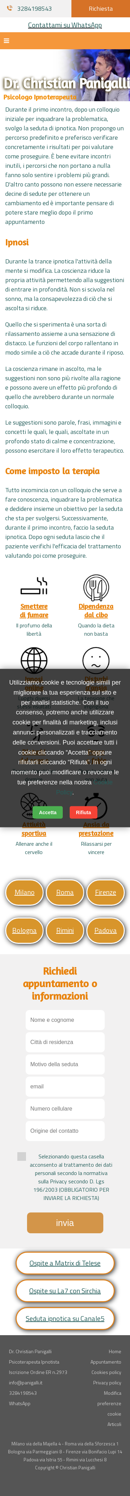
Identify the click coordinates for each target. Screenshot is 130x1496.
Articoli (114, 1424)
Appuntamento (105, 1361)
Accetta (48, 812)
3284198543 (29, 8)
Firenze (105, 892)
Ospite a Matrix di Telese (65, 1263)
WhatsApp (20, 1403)
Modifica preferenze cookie (109, 1403)
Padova (105, 930)
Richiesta (101, 8)
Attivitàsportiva (33, 828)
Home (115, 1351)
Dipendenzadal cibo (96, 610)
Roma (65, 892)
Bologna (24, 930)
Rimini (65, 930)
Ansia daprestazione (96, 828)
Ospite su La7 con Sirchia (65, 1290)
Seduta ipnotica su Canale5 (65, 1318)
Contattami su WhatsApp (65, 24)
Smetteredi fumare (34, 610)
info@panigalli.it (25, 1382)
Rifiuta (83, 812)
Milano (25, 892)
